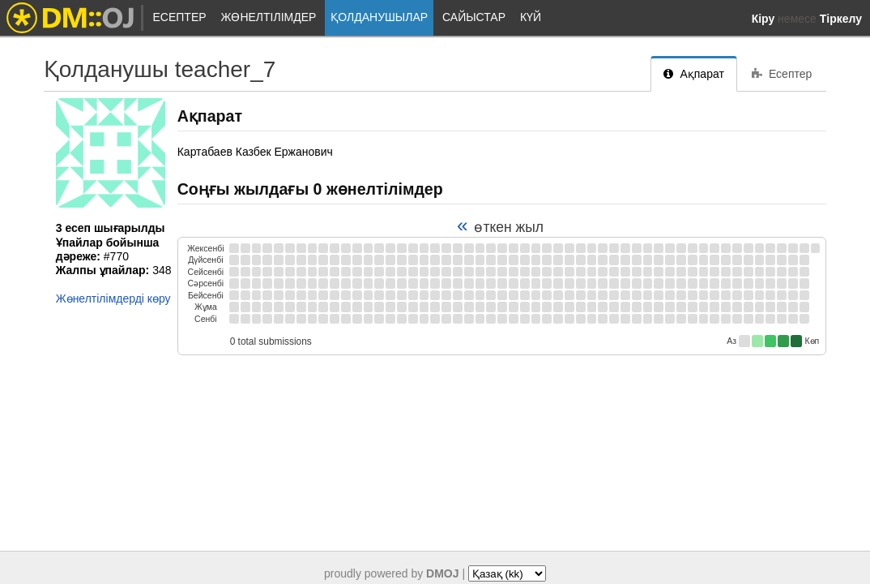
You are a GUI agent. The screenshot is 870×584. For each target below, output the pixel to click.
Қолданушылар (379, 17)
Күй (530, 17)
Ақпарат (693, 73)
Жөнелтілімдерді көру (113, 298)
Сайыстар (473, 17)
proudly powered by (391, 573)
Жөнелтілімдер (268, 17)
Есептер (180, 17)
